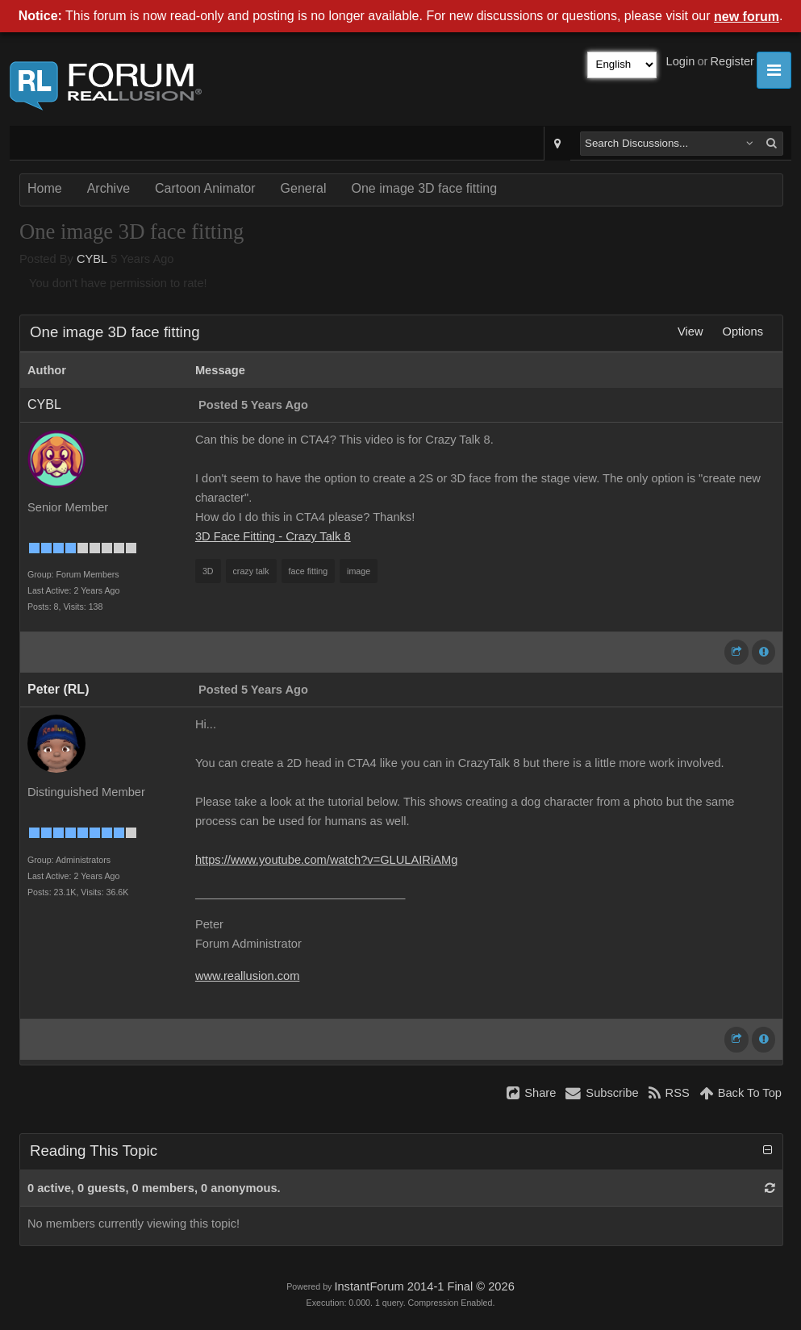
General (304, 188)
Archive (108, 188)
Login (680, 61)
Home (44, 188)
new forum (746, 16)
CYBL (92, 258)
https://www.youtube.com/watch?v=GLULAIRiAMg (326, 859)
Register (732, 61)
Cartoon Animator (205, 188)
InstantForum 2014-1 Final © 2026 (424, 1286)
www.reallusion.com (247, 975)
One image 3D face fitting (424, 188)
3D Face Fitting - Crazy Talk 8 (273, 536)
